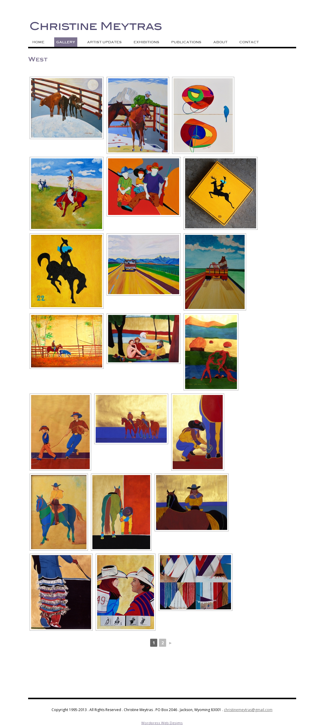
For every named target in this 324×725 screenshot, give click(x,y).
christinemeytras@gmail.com (248, 709)
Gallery (65, 42)
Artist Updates (104, 42)
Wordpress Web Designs (162, 723)
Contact (249, 42)
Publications (186, 42)
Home (38, 42)
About (220, 42)
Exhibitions (146, 42)
